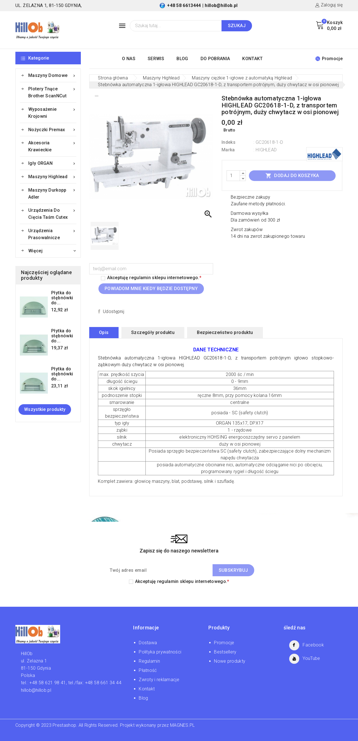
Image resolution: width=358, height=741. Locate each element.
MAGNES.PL (182, 725)
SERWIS (156, 58)
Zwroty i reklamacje (159, 679)
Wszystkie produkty (44, 409)
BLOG (182, 58)
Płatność (148, 670)
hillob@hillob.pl (221, 5)
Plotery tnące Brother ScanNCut (52, 91)
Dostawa (148, 642)
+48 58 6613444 (184, 5)
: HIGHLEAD (265, 149)
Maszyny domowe (52, 75)
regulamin (140, 277)
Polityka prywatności (160, 652)
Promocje (329, 58)
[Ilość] (233, 175)
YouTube (311, 658)
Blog (143, 698)
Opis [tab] (104, 332)
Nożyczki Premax (52, 129)
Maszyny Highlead (52, 176)
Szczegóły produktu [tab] (153, 332)
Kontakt (147, 688)
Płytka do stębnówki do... (62, 297)
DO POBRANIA (215, 58)
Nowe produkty (229, 661)
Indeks (228, 142)
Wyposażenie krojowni (52, 112)
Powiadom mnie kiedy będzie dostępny (151, 288)
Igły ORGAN (52, 163)
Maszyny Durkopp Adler (52, 193)
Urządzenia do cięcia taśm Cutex (52, 213)
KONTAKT (252, 58)
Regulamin (149, 661)
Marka (228, 149)
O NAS (128, 58)
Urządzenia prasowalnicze (52, 233)
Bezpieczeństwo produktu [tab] (225, 332)
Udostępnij (113, 311)
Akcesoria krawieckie (52, 145)
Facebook (313, 645)
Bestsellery (225, 652)
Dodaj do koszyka (292, 175)
